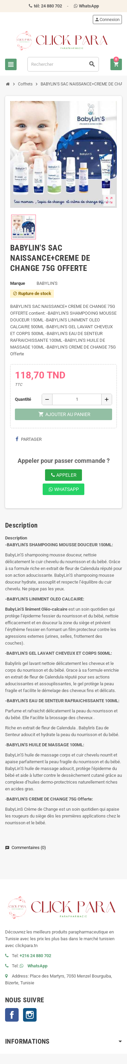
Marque (17, 283)
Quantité (23, 399)
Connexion (107, 19)
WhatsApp (63, 489)
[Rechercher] (63, 64)
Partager (28, 439)
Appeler (63, 475)
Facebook (12, 1015)
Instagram (30, 1015)
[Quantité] (77, 399)
